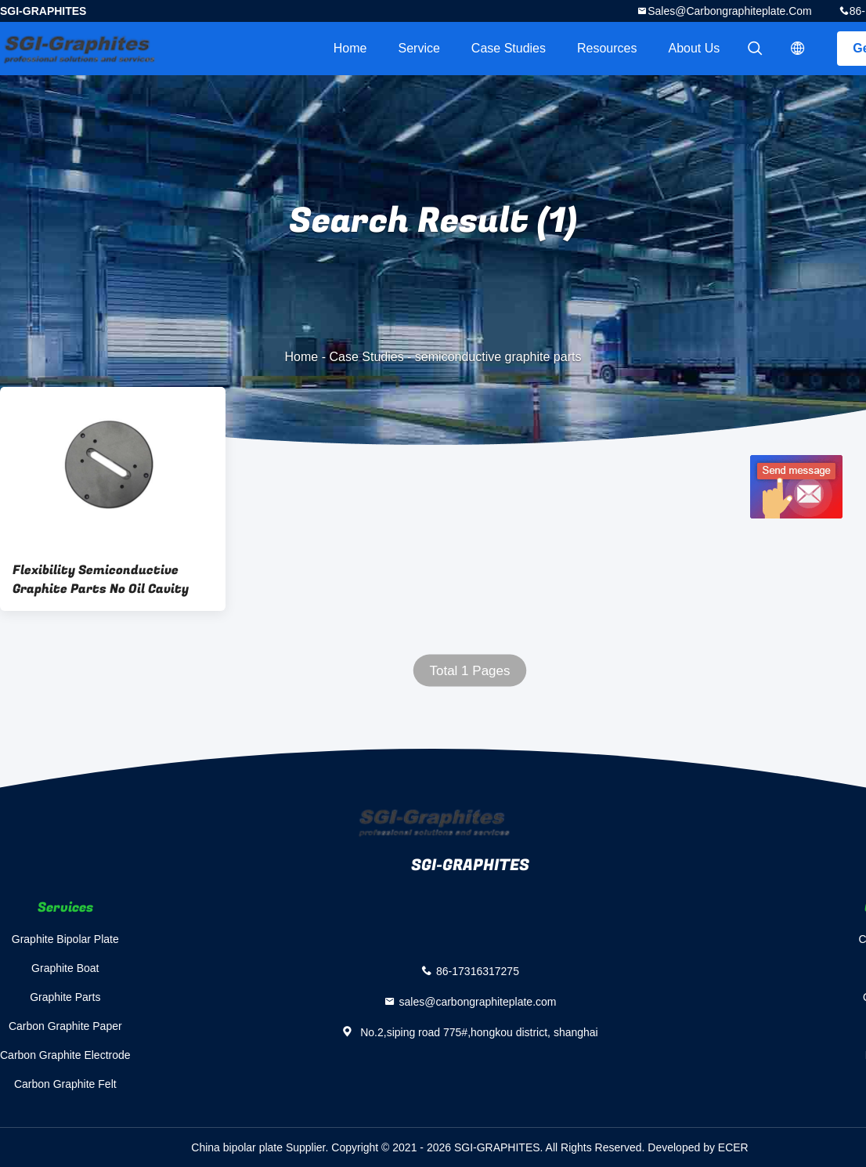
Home (350, 48)
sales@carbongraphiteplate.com (730, 11)
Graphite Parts (65, 997)
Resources (607, 48)
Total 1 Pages (469, 670)
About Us (694, 48)
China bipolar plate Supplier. (261, 1147)
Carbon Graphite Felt (65, 1084)
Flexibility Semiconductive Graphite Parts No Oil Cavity (101, 579)
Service (418, 48)
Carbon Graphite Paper (65, 1026)
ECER (733, 1147)
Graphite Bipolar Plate (65, 939)
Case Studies (508, 48)
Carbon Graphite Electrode (65, 1055)
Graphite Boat (65, 968)
